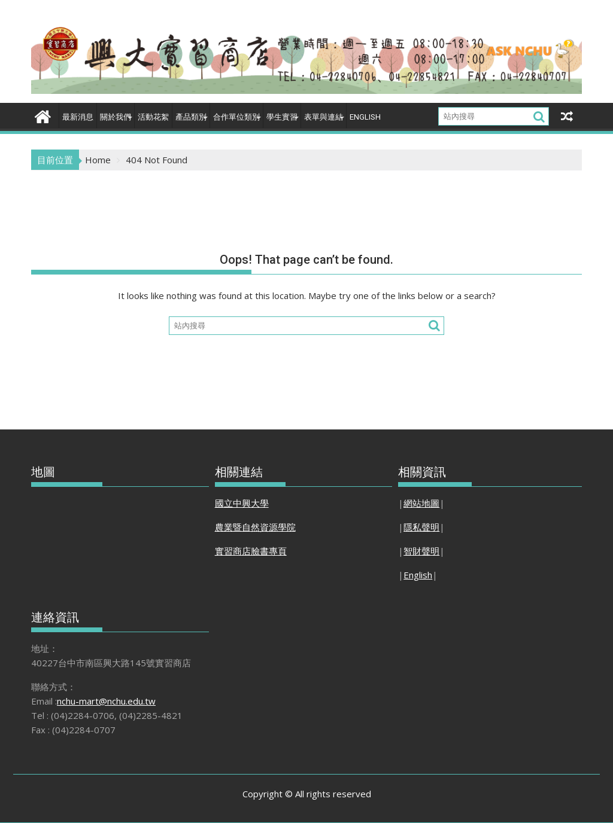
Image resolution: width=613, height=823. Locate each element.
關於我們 (115, 116)
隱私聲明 (421, 527)
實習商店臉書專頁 (251, 551)
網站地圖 (421, 503)
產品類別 (191, 116)
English (365, 116)
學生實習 (282, 116)
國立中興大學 (242, 503)
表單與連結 (323, 116)
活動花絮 (153, 116)
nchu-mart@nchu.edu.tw (106, 701)
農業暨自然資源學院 (255, 527)
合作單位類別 (236, 116)
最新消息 (77, 116)
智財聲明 (421, 551)
